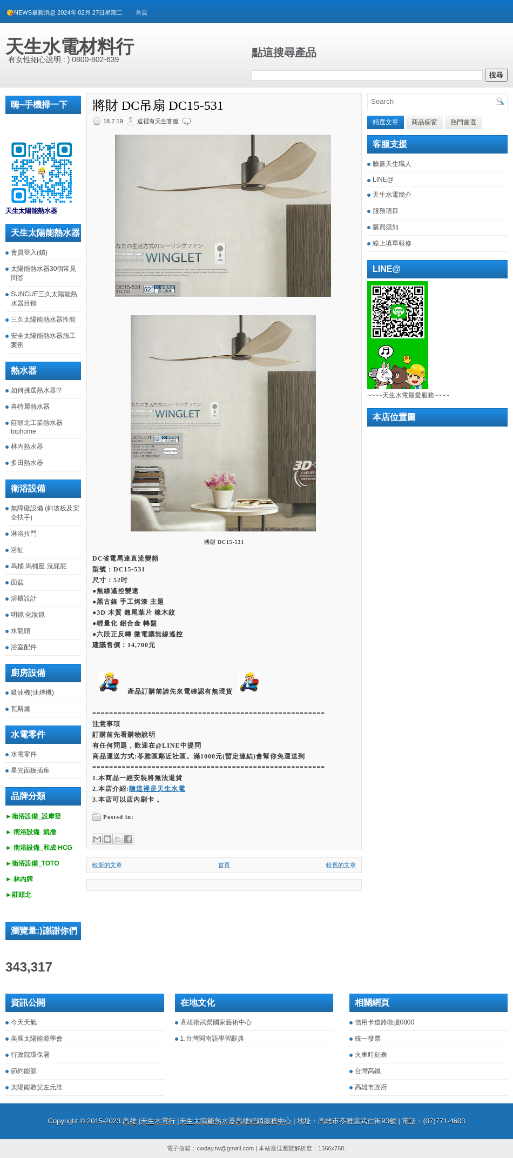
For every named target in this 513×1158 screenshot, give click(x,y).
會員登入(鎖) (29, 252)
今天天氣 (24, 1022)
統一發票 (368, 1038)
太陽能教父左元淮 (37, 1087)
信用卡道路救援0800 (385, 1022)
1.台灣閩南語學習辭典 (212, 1038)
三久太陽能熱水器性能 (43, 319)
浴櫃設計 (24, 598)
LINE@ (383, 179)
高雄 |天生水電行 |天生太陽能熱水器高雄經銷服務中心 (207, 1121)
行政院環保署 (30, 1055)
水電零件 (24, 754)
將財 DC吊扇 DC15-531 (158, 105)
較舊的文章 (341, 865)
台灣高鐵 (368, 1071)
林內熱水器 (27, 446)
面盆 (17, 582)
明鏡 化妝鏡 (28, 614)
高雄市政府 (371, 1087)
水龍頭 (20, 631)
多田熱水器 (27, 463)
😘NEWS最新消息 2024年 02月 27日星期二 (64, 12)
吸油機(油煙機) (32, 692)
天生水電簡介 (392, 194)
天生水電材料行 (69, 46)
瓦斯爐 (20, 709)
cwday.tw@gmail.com (225, 1148)
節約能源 (24, 1071)
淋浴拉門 (24, 533)
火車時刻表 (371, 1055)
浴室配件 (24, 647)
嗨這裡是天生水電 (157, 789)
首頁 (141, 12)
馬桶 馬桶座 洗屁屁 (38, 566)
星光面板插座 (30, 770)
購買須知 (386, 227)
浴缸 (17, 550)
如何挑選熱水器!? (36, 390)
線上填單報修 (392, 243)
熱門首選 (463, 122)
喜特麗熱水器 (30, 406)
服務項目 (386, 211)
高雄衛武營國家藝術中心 (216, 1022)
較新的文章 (107, 865)
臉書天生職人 (392, 164)
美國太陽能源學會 (37, 1038)
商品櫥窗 (424, 122)
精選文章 (386, 122)
